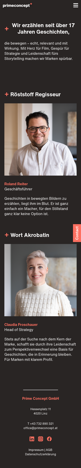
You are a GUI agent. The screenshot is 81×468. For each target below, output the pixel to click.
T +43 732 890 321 (40, 423)
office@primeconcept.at (40, 428)
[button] (75, 5)
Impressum (36, 450)
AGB (49, 450)
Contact (77, 233)
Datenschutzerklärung (40, 454)
